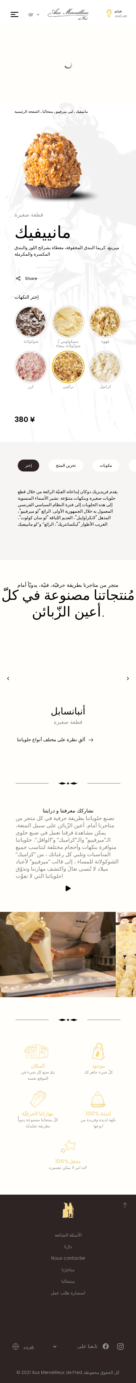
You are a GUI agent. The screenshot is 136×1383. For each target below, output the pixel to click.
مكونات (106, 465)
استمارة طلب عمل (68, 1293)
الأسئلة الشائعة (68, 1235)
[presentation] (8, 678)
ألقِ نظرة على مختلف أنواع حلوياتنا (54, 739)
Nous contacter (68, 1258)
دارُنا (68, 1246)
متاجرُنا (68, 1270)
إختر (28, 465)
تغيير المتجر (121, 15)
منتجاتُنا (68, 1281)
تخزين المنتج (66, 465)
